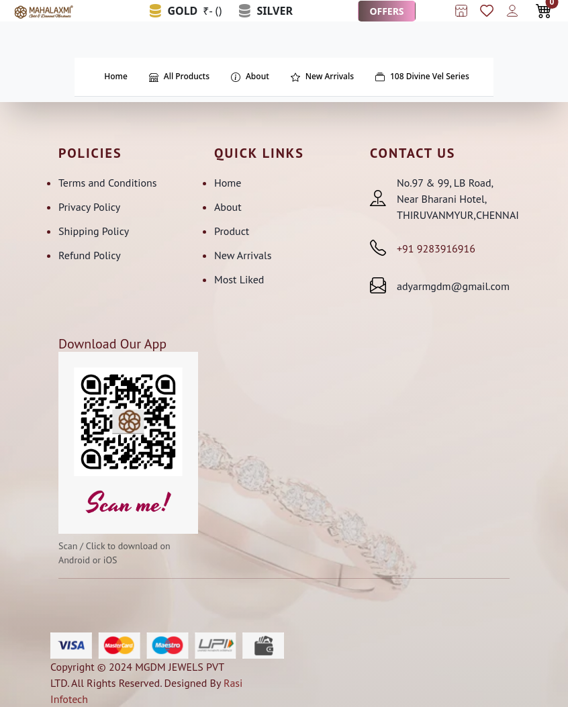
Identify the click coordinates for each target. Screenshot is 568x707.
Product (231, 231)
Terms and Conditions (107, 182)
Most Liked (239, 279)
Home (227, 182)
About (228, 207)
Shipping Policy (93, 231)
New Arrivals (242, 255)
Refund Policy (89, 255)
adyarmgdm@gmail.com (453, 286)
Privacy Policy (89, 207)
